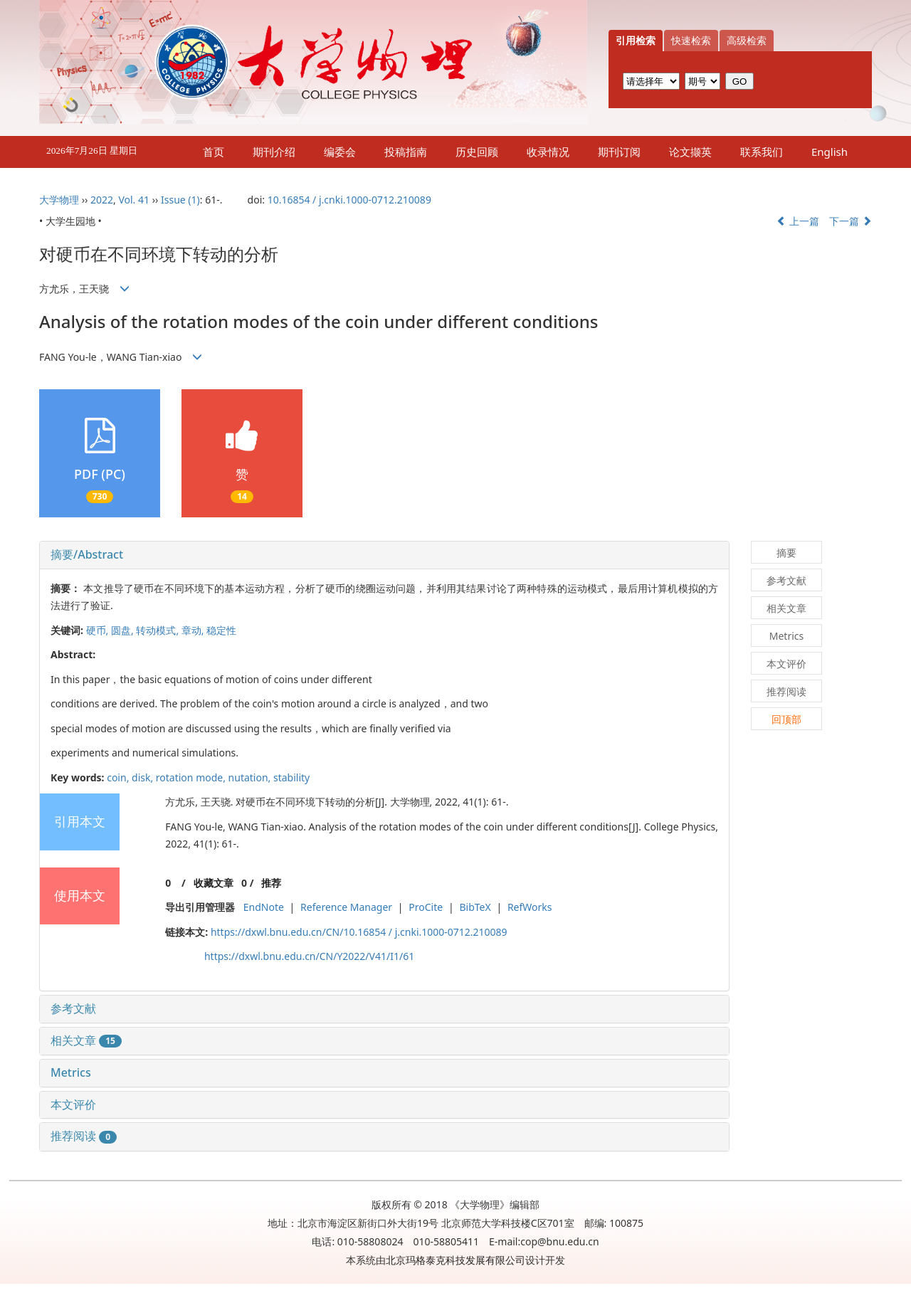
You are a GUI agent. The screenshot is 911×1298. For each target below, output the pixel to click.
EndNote (263, 907)
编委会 (340, 151)
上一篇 (797, 221)
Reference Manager (346, 907)
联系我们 (761, 151)
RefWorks (529, 907)
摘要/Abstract (87, 554)
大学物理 (59, 199)
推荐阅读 (84, 1136)
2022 (101, 199)
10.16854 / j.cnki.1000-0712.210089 (349, 199)
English (829, 151)
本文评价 (73, 1104)
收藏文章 (213, 883)
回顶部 (786, 719)
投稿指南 (405, 151)
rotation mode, (192, 777)
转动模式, (158, 630)
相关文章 (86, 1040)
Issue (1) (180, 199)
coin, (119, 777)
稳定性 (221, 630)
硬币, (98, 630)
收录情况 (548, 151)
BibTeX (474, 907)
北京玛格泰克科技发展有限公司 (455, 1260)
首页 (213, 151)
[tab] (384, 555)
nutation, (250, 777)
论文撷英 (690, 151)
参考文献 (73, 1008)
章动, (193, 630)
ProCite (426, 907)
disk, (144, 777)
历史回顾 (477, 151)
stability (291, 777)
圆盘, (123, 630)
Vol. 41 (133, 199)
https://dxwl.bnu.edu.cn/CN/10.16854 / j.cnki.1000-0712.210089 (359, 932)
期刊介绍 (274, 151)
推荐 (271, 883)
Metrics (71, 1072)
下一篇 (850, 221)
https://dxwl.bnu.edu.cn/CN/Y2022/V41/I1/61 (309, 956)
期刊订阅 (619, 151)
